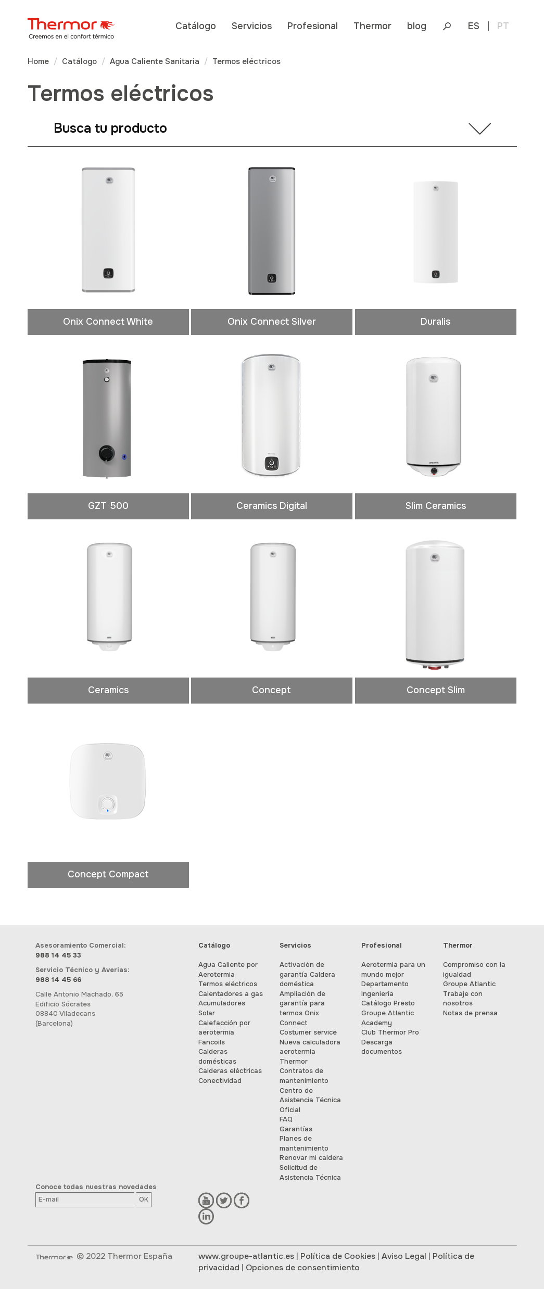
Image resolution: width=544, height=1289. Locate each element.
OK (143, 1199)
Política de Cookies (337, 1256)
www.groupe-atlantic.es (246, 1256)
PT (503, 26)
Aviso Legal (404, 1256)
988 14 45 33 (58, 955)
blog (416, 26)
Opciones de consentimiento (303, 1267)
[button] (196, 26)
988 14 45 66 (58, 979)
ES (473, 26)
